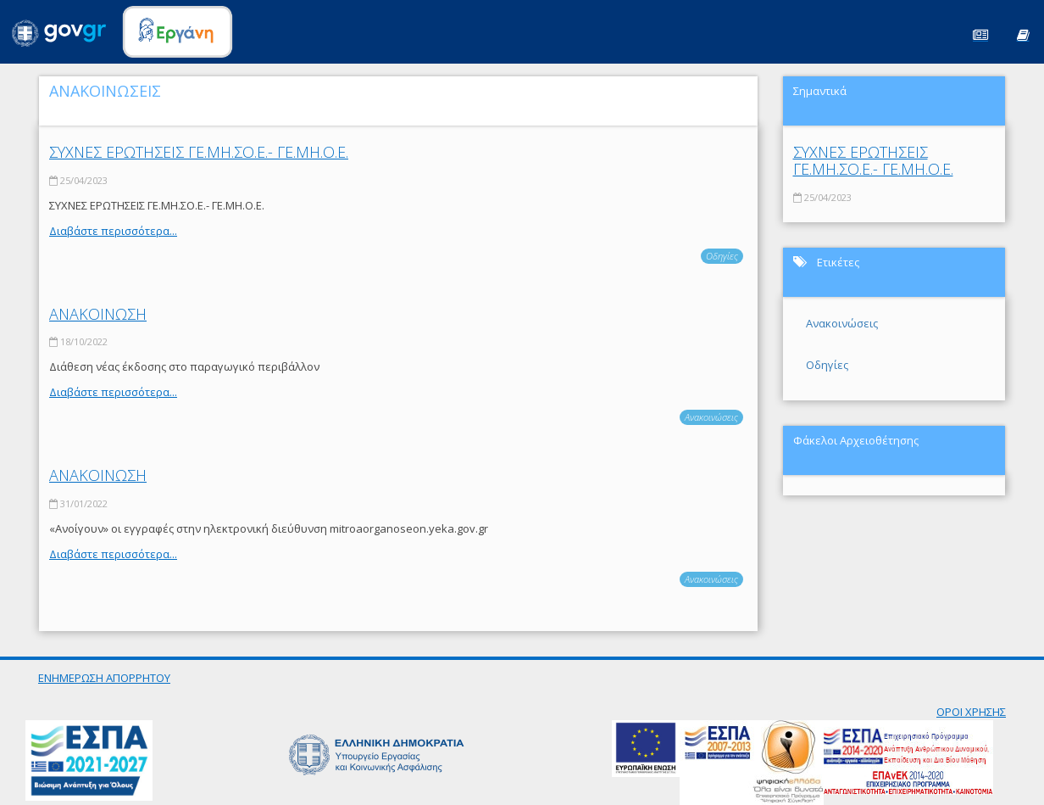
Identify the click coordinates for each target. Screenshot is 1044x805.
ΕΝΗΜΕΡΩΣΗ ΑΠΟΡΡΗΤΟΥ (104, 677)
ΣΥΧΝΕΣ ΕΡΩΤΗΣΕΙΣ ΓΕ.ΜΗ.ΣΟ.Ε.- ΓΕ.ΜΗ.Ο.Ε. (198, 152)
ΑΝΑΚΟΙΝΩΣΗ (98, 314)
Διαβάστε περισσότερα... (113, 230)
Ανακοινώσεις (711, 417)
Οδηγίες (722, 255)
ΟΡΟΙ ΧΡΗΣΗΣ (971, 711)
